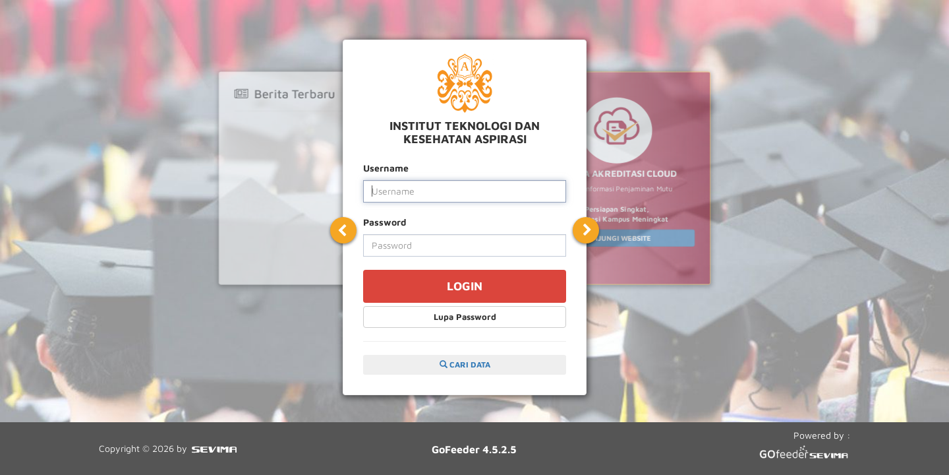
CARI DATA (465, 364)
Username (386, 168)
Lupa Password (465, 316)
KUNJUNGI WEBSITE (616, 238)
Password (385, 222)
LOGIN (464, 286)
